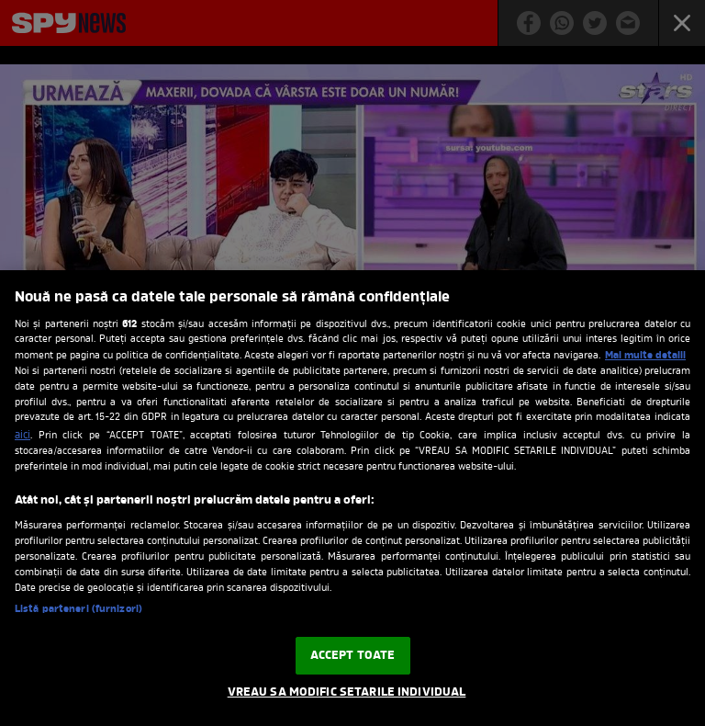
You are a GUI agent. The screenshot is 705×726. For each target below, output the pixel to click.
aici (22, 435)
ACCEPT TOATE (353, 655)
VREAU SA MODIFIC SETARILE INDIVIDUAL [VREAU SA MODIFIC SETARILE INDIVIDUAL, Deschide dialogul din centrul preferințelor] (347, 692)
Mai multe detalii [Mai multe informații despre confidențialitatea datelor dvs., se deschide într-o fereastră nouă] (645, 355)
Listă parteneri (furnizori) (78, 609)
